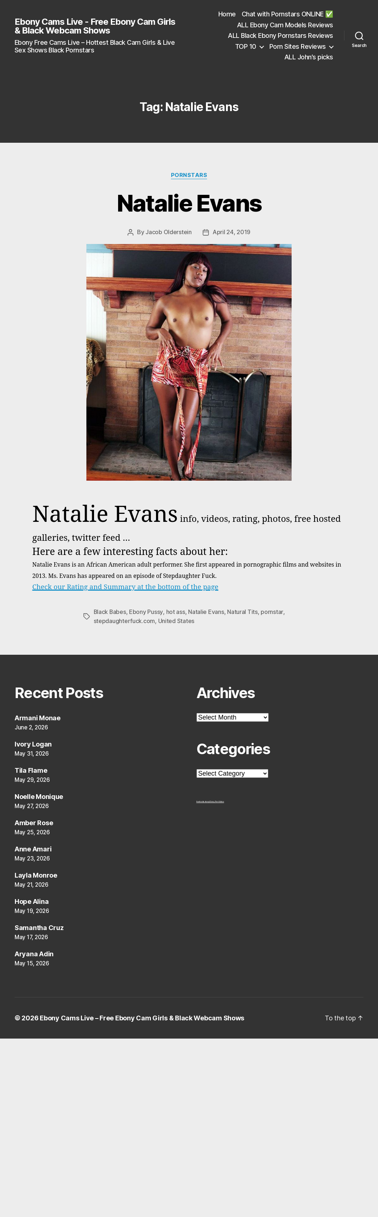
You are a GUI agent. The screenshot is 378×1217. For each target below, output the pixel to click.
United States (176, 620)
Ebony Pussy (146, 611)
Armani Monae (38, 717)
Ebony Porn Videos (217, 800)
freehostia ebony (203, 800)
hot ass (176, 611)
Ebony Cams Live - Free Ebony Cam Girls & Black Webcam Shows (95, 26)
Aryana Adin (34, 953)
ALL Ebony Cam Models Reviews (285, 25)
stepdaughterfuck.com (124, 620)
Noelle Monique (39, 795)
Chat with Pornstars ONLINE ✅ (287, 14)
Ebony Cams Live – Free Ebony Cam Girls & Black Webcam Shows (142, 1017)
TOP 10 (245, 46)
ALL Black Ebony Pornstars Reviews (280, 35)
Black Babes (110, 611)
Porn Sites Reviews (297, 46)
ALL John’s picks (308, 57)
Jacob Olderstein (168, 232)
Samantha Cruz (39, 926)
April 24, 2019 (231, 232)
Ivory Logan (33, 743)
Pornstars (189, 175)
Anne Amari (33, 848)
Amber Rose (34, 822)
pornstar (272, 611)
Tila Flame (31, 769)
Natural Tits (242, 611)
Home (227, 14)
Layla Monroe (36, 874)
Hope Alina (31, 900)
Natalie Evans (189, 203)
